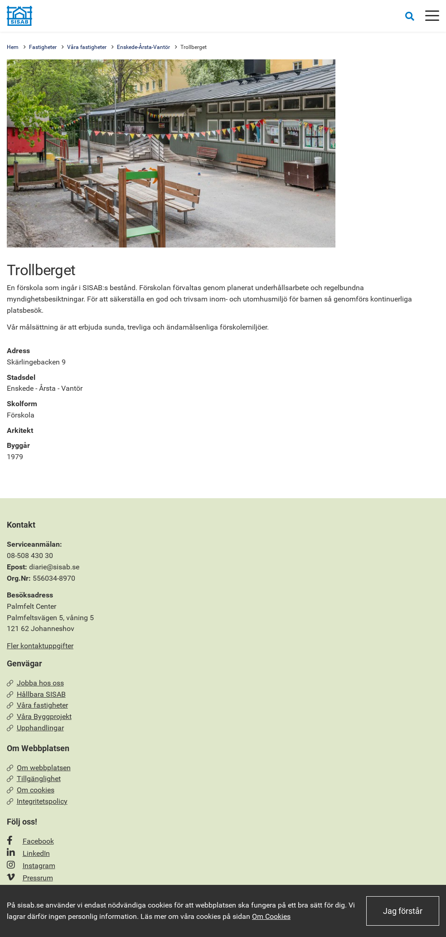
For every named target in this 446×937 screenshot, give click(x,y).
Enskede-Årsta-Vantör (143, 47)
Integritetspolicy (37, 801)
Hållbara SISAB (36, 694)
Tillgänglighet (34, 778)
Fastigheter (43, 47)
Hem (13, 47)
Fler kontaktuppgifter (40, 645)
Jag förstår (402, 911)
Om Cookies (271, 916)
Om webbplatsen (39, 767)
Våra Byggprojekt (39, 716)
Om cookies (30, 790)
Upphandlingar (35, 727)
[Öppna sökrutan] (409, 16)
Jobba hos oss (35, 683)
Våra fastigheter (87, 47)
